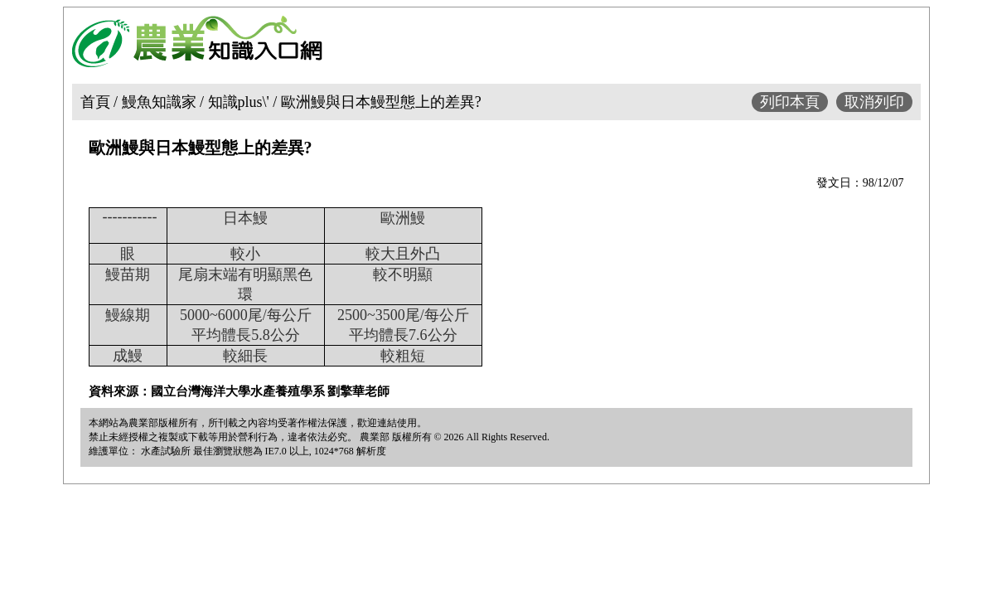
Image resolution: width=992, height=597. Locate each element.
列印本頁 (790, 102)
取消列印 (874, 102)
